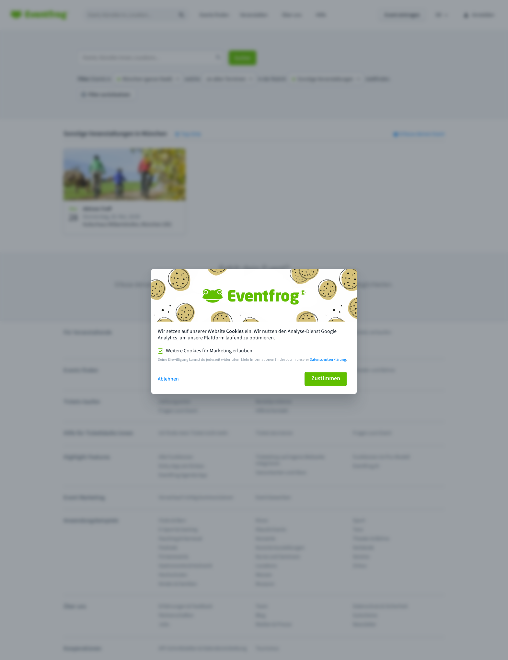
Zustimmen (325, 378)
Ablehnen (168, 379)
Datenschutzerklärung (328, 359)
